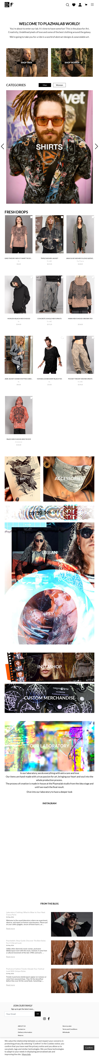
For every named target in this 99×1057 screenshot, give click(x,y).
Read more (10, 928)
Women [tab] (59, 85)
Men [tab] (45, 85)
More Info (26, 1054)
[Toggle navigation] (92, 5)
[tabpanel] (49, 147)
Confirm (89, 1047)
